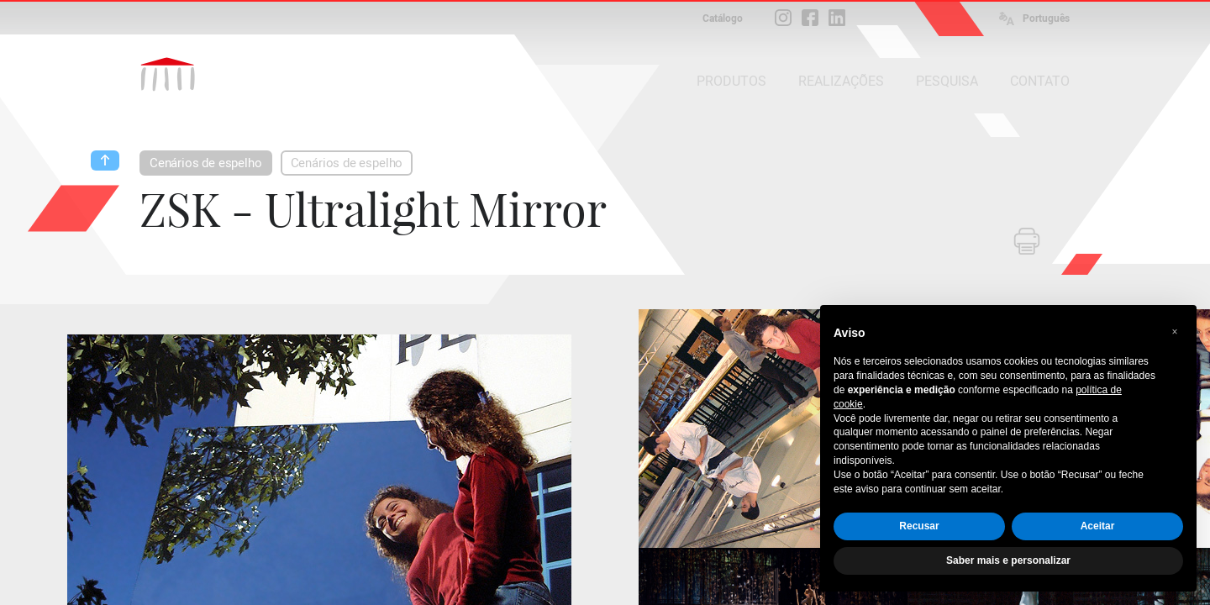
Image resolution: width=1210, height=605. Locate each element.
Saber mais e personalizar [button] (1008, 560)
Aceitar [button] (1098, 526)
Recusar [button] (919, 526)
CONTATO (1040, 81)
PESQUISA (947, 81)
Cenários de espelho (206, 163)
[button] (1174, 331)
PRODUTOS (731, 81)
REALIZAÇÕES (841, 81)
